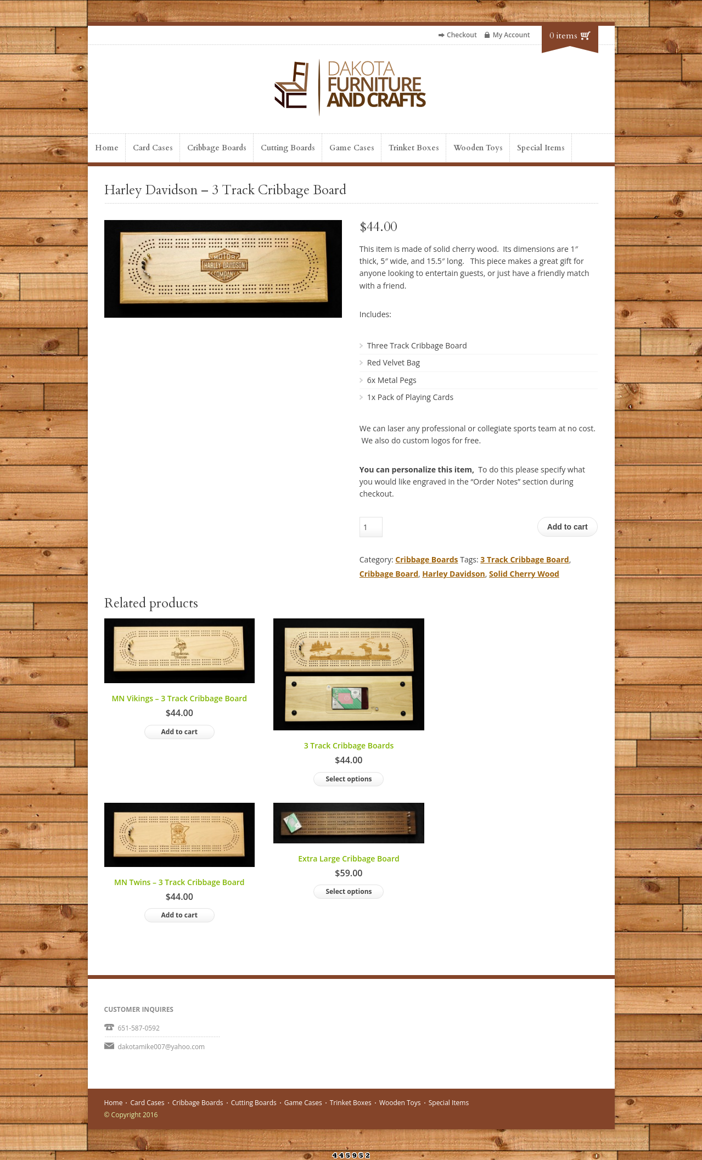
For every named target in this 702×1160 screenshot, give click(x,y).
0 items (563, 36)
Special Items (541, 148)
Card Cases (153, 148)
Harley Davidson (453, 573)
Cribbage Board (389, 573)
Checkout (462, 35)
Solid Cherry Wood (524, 573)
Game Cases (351, 148)
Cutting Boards (288, 148)
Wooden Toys (478, 148)
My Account (511, 35)
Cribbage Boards (216, 148)
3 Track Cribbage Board (524, 559)
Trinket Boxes (414, 148)
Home (107, 148)
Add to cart (567, 526)
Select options (348, 779)
